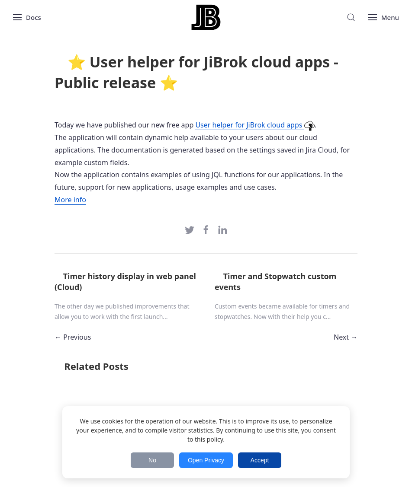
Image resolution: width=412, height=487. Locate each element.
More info (70, 199)
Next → (345, 337)
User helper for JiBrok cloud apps (254, 125)
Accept (260, 460)
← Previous (73, 337)
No (152, 460)
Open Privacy (206, 460)
